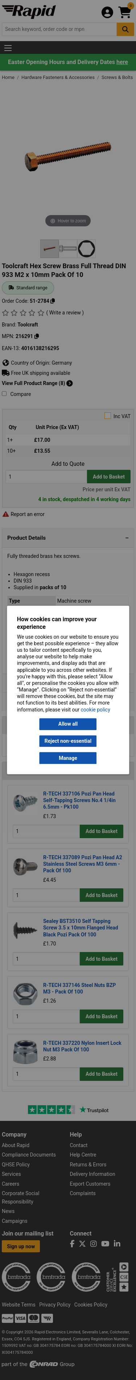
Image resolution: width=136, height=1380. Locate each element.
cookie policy (95, 710)
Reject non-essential (68, 741)
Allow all (68, 724)
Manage (68, 758)
